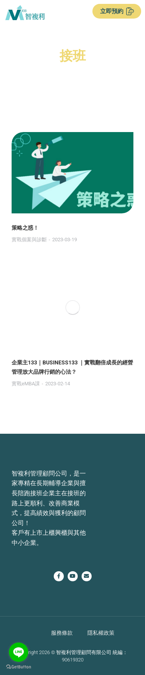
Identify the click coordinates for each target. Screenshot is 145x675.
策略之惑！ (25, 228)
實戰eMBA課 (26, 383)
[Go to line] (18, 652)
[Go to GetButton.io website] (18, 667)
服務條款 (62, 632)
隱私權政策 (100, 632)
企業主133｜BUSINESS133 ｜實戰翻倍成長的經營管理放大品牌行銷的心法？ (72, 367)
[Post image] (72, 172)
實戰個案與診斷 (29, 239)
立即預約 (117, 11)
